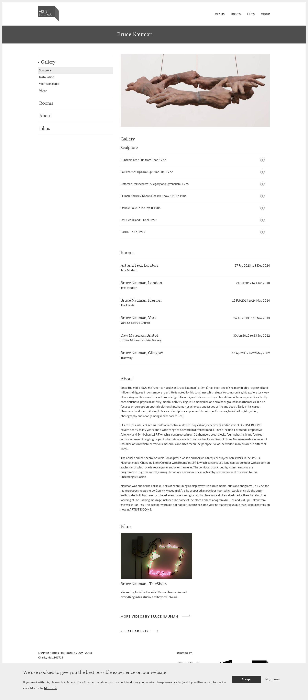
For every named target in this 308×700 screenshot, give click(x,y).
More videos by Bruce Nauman (149, 616)
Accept (246, 681)
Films (251, 14)
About (265, 14)
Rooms (236, 14)
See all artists (134, 631)
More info (50, 690)
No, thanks (272, 681)
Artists (220, 14)
